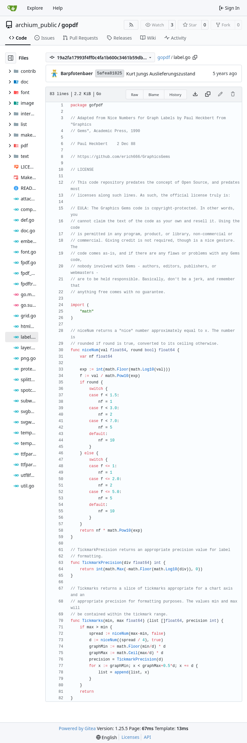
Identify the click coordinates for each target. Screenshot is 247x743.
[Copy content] (208, 94)
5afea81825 (109, 73)
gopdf (69, 25)
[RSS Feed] (131, 25)
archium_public (36, 25)
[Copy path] (195, 57)
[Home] (12, 8)
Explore (35, 8)
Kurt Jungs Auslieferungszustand (161, 74)
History (175, 94)
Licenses (131, 737)
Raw (134, 94)
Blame (154, 94)
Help (58, 8)
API (147, 737)
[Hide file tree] (10, 58)
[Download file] (195, 94)
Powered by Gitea (77, 728)
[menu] (106, 737)
